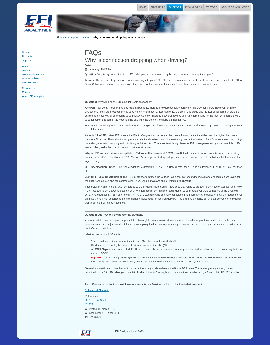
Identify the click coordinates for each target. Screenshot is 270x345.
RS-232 (89, 304)
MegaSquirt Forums (33, 74)
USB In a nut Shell (95, 300)
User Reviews (30, 82)
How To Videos (30, 78)
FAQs (25, 66)
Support (175, 7)
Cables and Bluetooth (97, 290)
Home (143, 7)
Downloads (193, 7)
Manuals (27, 70)
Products (158, 7)
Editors (211, 7)
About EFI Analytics (235, 7)
